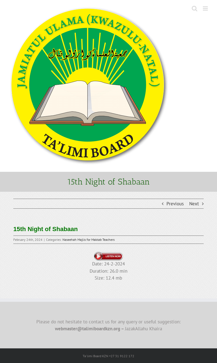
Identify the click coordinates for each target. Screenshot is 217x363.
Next (194, 204)
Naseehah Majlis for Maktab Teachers (88, 239)
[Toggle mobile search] (194, 8)
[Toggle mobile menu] (206, 8)
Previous (175, 204)
